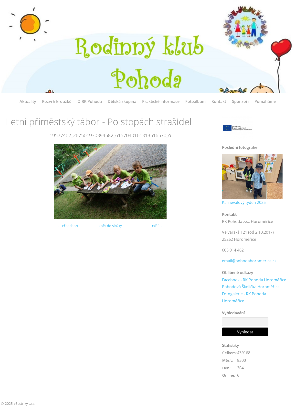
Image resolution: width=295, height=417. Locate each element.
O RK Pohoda (89, 101)
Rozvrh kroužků (57, 101)
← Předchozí (68, 225)
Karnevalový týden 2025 (244, 202)
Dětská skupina (122, 101)
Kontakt (218, 101)
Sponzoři (240, 101)
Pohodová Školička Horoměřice (251, 286)
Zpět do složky (110, 225)
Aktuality (28, 101)
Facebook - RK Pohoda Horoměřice (254, 280)
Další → (156, 225)
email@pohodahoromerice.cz (249, 260)
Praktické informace (160, 101)
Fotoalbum (195, 101)
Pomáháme (265, 101)
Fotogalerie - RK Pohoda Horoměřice (244, 297)
